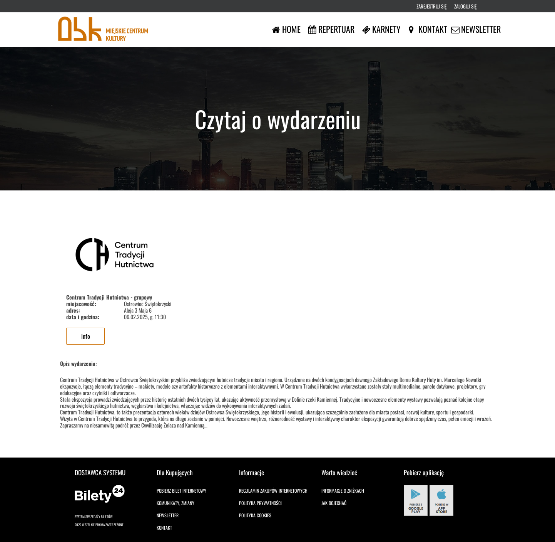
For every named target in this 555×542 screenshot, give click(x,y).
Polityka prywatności (260, 503)
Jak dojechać (333, 503)
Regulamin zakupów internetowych (273, 490)
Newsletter (168, 515)
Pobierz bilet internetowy (181, 490)
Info (85, 336)
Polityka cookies (255, 515)
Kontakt (164, 527)
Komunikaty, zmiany (175, 503)
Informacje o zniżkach (342, 490)
